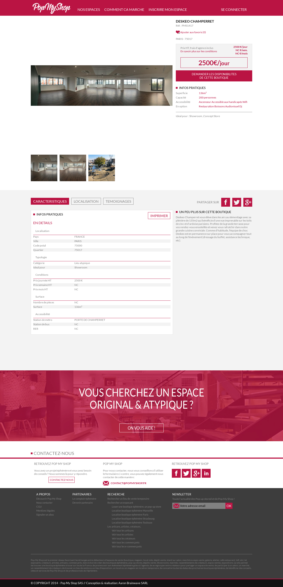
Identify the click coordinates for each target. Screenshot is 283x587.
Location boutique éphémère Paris (130, 514)
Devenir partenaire (82, 502)
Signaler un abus (45, 514)
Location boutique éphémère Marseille (132, 510)
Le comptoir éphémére (84, 498)
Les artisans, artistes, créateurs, (124, 526)
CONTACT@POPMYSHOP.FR (128, 483)
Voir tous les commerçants (126, 542)
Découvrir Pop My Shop (48, 498)
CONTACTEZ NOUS (61, 479)
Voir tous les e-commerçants (127, 546)
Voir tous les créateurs (123, 538)
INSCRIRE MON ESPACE (168, 9)
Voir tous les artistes (122, 534)
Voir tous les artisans (123, 530)
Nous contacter (44, 502)
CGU (39, 506)
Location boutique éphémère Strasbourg (133, 518)
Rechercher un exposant (120, 502)
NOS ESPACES (89, 9)
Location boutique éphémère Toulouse (132, 522)
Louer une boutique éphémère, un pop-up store (136, 506)
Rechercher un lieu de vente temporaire (128, 498)
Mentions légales (45, 510)
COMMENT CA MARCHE (124, 9)
